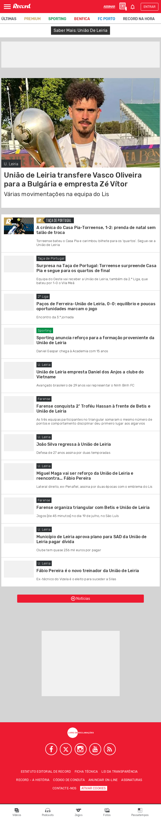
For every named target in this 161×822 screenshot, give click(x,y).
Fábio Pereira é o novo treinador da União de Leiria (87, 570)
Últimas (8, 19)
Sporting (57, 19)
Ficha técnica (86, 771)
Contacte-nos (64, 788)
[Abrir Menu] (7, 6)
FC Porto (106, 19)
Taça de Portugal (58, 220)
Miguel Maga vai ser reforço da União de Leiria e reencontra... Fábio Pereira (84, 476)
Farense (44, 399)
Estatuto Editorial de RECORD (46, 771)
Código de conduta (69, 780)
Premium (32, 19)
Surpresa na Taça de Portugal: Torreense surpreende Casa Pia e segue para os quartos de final (96, 268)
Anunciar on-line (103, 780)
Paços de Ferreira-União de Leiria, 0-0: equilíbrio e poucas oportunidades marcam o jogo (96, 306)
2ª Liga (43, 296)
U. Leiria (11, 164)
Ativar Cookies (93, 788)
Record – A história (32, 780)
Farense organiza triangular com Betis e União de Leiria (93, 507)
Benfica (82, 19)
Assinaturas (131, 780)
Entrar (150, 7)
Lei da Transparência (119, 771)
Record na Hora (139, 19)
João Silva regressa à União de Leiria (73, 444)
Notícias (80, 598)
